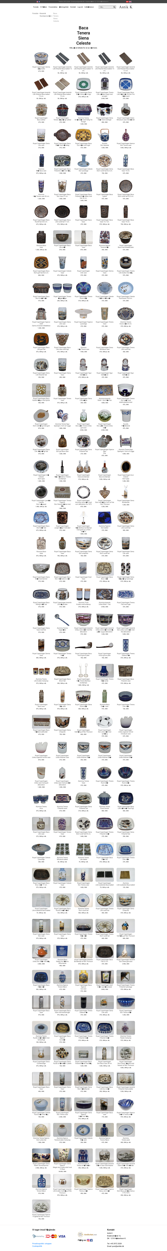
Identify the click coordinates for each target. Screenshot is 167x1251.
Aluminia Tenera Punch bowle (104, 807)
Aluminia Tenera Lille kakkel (83, 858)
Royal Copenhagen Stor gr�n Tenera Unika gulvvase (83, 426)
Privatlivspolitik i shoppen (42, 1244)
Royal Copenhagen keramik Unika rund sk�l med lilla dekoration (83, 630)
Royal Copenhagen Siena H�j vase (62, 705)
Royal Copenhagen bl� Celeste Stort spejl (41, 477)
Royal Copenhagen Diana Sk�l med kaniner (41, 578)
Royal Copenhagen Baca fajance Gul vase (83, 987)
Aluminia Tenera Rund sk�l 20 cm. (126, 323)
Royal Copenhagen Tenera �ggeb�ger (62, 297)
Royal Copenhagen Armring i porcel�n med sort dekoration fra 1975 (83, 502)
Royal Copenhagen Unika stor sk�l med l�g (41, 960)
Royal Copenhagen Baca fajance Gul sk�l (62, 1038)
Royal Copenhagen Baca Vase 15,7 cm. (104, 221)
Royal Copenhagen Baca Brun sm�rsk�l (41, 297)
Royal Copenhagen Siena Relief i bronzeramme (41, 1164)
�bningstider (64, 7)
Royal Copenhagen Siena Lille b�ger (83, 399)
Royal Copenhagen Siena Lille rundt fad (125, 527)
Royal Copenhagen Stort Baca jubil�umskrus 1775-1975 (126, 1191)
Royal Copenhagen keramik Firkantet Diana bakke (126, 1088)
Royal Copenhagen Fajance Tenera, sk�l (83, 1190)
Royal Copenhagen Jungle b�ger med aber (62, 527)
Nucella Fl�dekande (126, 425)
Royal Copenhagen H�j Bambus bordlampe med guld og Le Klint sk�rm (83, 529)
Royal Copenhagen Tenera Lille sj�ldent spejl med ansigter (104, 94)
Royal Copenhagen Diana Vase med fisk (41, 629)
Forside (36, 7)
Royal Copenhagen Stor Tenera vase (83, 884)
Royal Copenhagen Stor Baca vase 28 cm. (104, 1062)
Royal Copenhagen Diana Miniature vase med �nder (126, 119)
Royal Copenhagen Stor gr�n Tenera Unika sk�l (105, 426)
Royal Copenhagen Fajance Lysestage (83, 323)
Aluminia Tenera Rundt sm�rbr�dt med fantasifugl (41, 1038)
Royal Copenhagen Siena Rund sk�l (83, 705)
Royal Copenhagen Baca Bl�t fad (104, 858)
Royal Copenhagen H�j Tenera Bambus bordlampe (83, 681)
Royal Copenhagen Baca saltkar (41, 119)
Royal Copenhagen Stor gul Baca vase (62, 450)
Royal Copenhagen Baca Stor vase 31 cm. (62, 195)
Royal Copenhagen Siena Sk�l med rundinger (104, 119)
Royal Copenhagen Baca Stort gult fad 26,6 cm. (41, 272)
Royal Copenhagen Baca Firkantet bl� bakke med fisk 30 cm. (83, 196)
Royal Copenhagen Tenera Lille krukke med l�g (126, 272)
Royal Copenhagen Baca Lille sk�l (62, 246)
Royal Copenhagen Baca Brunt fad (62, 680)
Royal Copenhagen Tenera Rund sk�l (83, 297)
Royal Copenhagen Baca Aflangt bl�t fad (41, 603)
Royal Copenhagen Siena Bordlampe (125, 501)
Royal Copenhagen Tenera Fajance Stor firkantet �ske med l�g (62, 503)
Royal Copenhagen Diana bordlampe (83, 476)
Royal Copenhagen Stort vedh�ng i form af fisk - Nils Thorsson (104, 502)
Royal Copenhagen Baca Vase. (83, 221)
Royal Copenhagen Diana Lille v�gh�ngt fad (41, 450)
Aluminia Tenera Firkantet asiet (62, 807)
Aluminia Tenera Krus (41, 807)
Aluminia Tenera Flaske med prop (125, 1037)
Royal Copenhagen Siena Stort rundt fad (104, 552)
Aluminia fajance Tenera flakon (62, 986)
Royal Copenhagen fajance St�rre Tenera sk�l (126, 1113)
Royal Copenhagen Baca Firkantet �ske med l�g (83, 1062)
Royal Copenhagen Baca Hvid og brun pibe (83, 654)
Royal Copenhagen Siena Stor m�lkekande (83, 1088)
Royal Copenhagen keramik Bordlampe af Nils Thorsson (83, 960)
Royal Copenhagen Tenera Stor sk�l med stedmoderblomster (126, 400)
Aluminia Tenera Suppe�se (62, 629)
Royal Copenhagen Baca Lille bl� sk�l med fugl (126, 807)
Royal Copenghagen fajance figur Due (104, 451)
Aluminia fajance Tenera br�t (104, 246)
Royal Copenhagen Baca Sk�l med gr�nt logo (83, 93)
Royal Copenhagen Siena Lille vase (41, 144)
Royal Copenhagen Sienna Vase (104, 272)
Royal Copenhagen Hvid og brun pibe (104, 654)
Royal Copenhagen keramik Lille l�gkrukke (62, 603)
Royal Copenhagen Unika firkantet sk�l (83, 756)
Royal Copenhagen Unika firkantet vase (62, 756)
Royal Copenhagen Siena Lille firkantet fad (41, 374)
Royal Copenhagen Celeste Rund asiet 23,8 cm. (126, 297)
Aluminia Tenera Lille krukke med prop (41, 680)
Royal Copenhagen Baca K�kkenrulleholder (41, 731)
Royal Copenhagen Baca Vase (83, 246)
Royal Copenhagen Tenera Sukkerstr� (126, 654)
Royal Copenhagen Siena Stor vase (41, 935)
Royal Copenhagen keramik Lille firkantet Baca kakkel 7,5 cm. (126, 69)
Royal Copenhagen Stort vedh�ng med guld (41, 425)
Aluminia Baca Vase (41, 246)
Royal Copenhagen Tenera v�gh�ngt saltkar (62, 119)
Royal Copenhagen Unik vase (83, 272)
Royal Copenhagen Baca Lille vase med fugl (62, 348)
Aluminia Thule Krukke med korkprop (83, 603)
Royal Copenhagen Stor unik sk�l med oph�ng (104, 732)
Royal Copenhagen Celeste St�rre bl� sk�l (105, 297)
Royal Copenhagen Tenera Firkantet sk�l (104, 833)
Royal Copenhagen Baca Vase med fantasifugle (62, 1011)
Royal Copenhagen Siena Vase (62, 374)
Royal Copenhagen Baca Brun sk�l (104, 578)
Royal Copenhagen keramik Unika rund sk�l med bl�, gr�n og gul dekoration (105, 630)
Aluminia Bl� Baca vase (41, 170)
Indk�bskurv (89, 7)
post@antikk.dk (118, 1246)
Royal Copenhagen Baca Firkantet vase (126, 680)
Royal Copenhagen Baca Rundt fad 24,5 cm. (41, 221)
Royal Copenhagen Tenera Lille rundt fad (126, 348)
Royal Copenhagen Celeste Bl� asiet (83, 1139)
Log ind (80, 7)
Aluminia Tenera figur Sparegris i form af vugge (62, 425)
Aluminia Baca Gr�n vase (104, 705)
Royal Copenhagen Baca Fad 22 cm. (104, 960)
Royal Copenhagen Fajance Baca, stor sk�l (105, 1190)
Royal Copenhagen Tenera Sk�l (62, 654)
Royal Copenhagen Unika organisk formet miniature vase (125, 732)
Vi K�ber (43, 7)
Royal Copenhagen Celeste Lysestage (41, 858)
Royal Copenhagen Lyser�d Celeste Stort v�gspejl (41, 502)
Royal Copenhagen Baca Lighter (104, 195)
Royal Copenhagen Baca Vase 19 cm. (126, 170)
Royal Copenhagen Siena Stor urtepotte (83, 552)
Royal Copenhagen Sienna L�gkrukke (41, 68)
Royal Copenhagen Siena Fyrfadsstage (41, 1062)
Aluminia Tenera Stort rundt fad (83, 909)
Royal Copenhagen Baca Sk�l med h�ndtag (62, 144)
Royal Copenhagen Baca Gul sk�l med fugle (83, 144)
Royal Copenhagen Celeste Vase (62, 272)
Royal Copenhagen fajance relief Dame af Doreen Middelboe (41, 324)
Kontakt (73, 7)
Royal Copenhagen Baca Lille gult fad (41, 348)
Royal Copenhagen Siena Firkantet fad (83, 450)
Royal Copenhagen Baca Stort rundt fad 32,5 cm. (126, 195)
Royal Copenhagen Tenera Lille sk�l (126, 705)
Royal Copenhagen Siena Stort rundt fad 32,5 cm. (104, 170)
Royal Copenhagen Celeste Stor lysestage (83, 170)
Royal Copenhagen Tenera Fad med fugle (126, 603)
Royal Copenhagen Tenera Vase (104, 323)
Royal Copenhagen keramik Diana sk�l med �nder (126, 1164)
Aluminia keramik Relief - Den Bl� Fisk (105, 399)
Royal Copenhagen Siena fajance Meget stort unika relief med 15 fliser (62, 1166)
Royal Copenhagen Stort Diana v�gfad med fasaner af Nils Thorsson (125, 1063)
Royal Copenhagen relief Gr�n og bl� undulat (104, 986)
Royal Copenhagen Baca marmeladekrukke (126, 246)
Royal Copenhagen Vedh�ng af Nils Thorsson (83, 731)
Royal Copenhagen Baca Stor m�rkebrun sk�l (62, 578)
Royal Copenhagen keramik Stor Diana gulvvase (126, 960)
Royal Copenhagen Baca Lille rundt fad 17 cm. (62, 221)
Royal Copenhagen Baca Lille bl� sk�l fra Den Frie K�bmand (126, 94)
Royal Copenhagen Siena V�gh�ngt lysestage (125, 578)
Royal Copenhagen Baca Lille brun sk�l (104, 1088)
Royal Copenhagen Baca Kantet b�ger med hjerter (41, 399)
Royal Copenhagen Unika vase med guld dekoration (41, 783)
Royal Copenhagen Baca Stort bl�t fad (41, 527)
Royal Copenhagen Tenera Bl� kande (104, 680)
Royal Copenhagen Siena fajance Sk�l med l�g (83, 1114)
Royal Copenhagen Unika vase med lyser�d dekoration (62, 783)
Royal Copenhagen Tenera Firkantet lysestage (126, 986)
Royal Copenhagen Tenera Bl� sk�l (83, 935)
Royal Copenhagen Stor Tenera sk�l (125, 1011)
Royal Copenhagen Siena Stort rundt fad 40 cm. (83, 833)
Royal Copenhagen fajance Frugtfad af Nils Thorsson (41, 1215)
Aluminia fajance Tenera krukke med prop (62, 1139)
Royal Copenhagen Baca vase (41, 705)
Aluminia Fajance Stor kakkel (104, 527)
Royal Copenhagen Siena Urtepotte (62, 731)
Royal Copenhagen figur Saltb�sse (83, 374)
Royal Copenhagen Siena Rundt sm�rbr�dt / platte (62, 1062)
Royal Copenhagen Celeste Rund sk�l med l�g (41, 1113)
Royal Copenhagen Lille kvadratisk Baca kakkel (105, 884)
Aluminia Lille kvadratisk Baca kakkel (126, 884)
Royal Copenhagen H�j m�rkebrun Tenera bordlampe (62, 477)
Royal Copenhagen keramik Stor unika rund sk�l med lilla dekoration (126, 630)
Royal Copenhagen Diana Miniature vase (104, 348)
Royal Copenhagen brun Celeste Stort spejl (126, 477)
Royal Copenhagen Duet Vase (84, 578)
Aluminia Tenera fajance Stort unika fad (41, 1139)
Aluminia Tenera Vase (83, 782)
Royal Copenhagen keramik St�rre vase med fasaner (105, 1164)
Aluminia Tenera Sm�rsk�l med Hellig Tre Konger (83, 120)
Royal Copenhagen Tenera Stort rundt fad (104, 935)
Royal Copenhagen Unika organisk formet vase (41, 756)
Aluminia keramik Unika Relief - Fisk (105, 603)
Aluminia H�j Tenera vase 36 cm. (41, 195)
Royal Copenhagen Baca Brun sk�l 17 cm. (41, 884)
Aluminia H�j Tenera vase (83, 348)
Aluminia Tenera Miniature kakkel (62, 858)
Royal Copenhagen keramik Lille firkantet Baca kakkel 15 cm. (62, 69)
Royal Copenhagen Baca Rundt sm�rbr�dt (62, 909)
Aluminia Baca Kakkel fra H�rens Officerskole (62, 961)
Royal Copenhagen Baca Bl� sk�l (41, 986)
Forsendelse (53, 7)
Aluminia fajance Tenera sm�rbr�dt (83, 1164)
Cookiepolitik (37, 1246)
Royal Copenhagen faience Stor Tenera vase (126, 144)
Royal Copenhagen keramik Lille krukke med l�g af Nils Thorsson (62, 1191)
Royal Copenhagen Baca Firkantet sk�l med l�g (62, 170)
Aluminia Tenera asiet (126, 1139)
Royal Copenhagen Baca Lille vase (41, 833)
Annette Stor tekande (104, 144)
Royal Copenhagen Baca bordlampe (104, 476)
